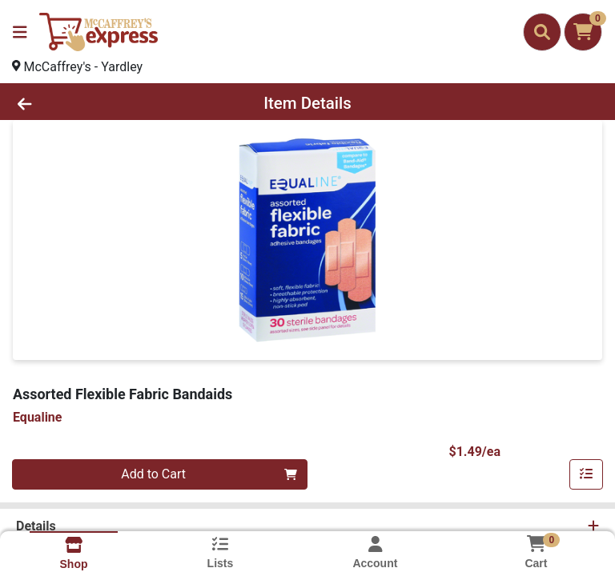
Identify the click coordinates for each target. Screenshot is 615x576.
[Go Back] (86, 103)
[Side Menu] (20, 32)
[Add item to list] (586, 474)
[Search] (542, 32)
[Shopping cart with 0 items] (583, 32)
